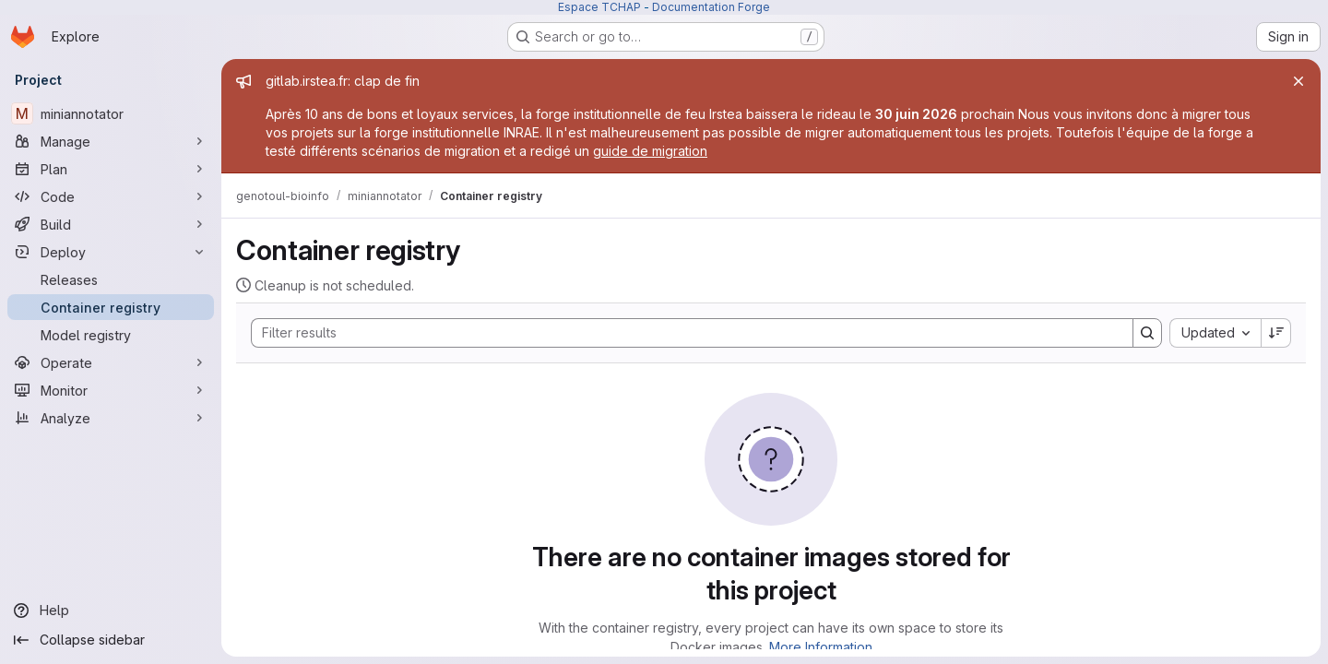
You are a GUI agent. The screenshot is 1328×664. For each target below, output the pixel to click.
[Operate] (110, 362)
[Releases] (110, 279)
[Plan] (110, 169)
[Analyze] (110, 418)
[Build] (110, 224)
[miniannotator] (110, 113)
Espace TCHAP (599, 7)
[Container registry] (110, 307)
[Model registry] (110, 335)
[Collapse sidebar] (110, 640)
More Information (820, 647)
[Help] (110, 610)
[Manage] (110, 141)
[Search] (683, 333)
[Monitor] (110, 390)
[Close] (1298, 81)
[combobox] (1215, 333)
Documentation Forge (711, 7)
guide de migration (650, 151)
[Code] (110, 196)
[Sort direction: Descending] (1276, 333)
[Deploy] (110, 252)
